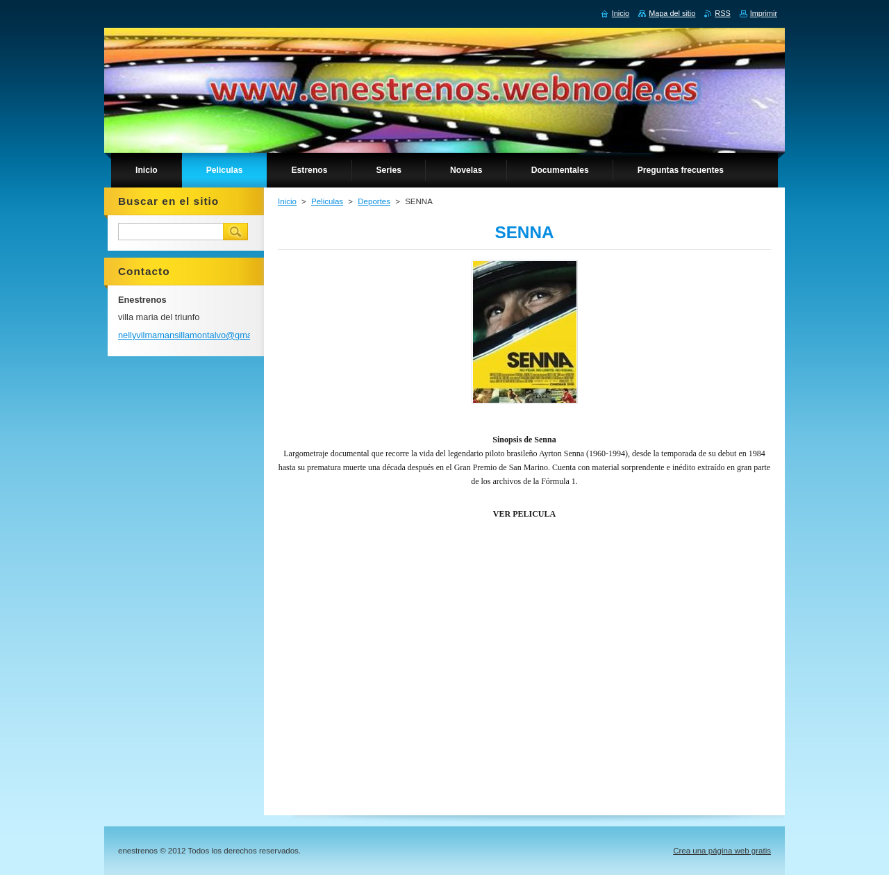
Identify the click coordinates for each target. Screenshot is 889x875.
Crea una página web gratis (722, 851)
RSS (722, 13)
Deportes (374, 201)
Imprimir (763, 13)
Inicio (287, 201)
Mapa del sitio (672, 13)
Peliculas (327, 201)
